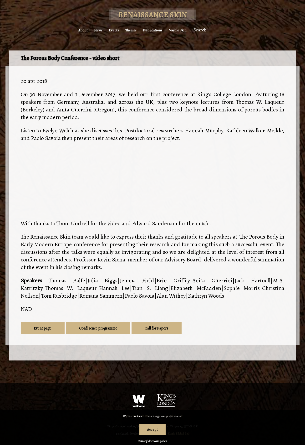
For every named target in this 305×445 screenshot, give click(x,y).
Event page (42, 328)
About (68, 28)
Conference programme (98, 328)
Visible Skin (190, 28)
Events (108, 28)
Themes (130, 28)
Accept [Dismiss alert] (152, 429)
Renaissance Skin (152, 15)
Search (216, 28)
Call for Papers (156, 328)
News (88, 28)
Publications (158, 28)
